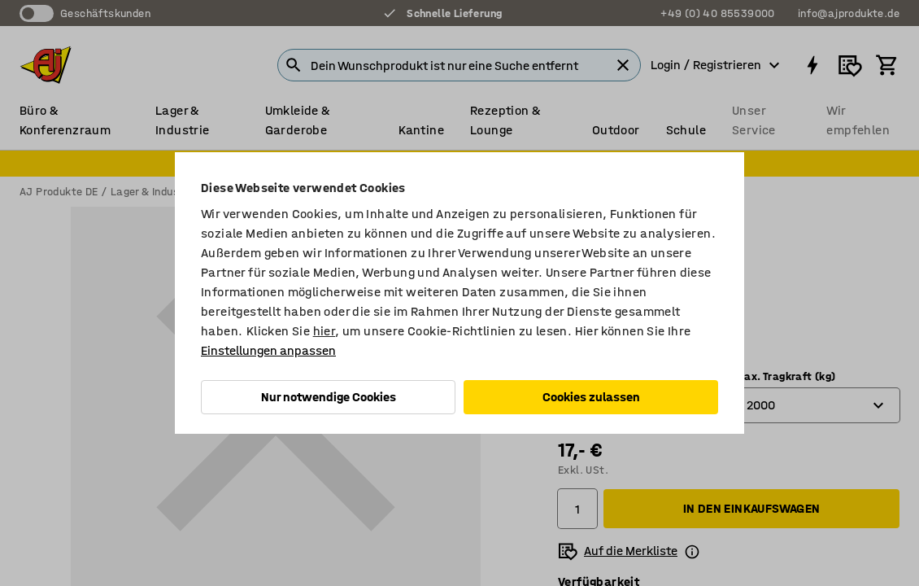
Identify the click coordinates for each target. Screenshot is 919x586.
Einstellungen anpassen (268, 350)
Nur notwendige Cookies (328, 397)
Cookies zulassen (591, 397)
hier (324, 331)
